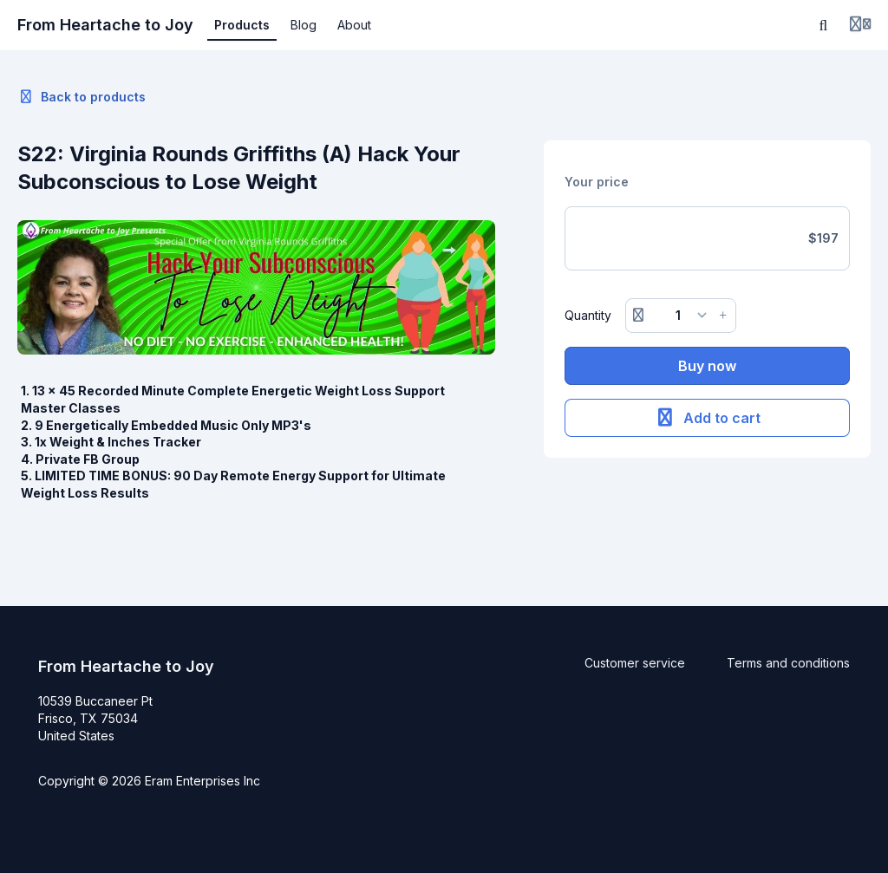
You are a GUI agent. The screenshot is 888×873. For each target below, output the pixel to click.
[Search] (823, 25)
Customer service (634, 662)
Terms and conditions (788, 662)
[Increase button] (723, 315)
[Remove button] (638, 315)
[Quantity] (680, 315)
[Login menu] (860, 25)
